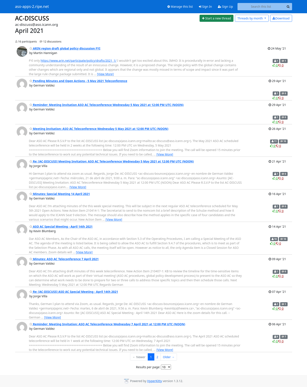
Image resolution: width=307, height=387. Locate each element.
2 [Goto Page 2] (157, 357)
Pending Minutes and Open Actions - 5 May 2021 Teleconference (78, 81)
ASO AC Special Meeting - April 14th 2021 (61, 226)
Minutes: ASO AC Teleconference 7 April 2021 (64, 259)
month (250, 18)
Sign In (205, 6)
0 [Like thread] (275, 65)
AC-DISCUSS (32, 18)
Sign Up (225, 6)
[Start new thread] (216, 18)
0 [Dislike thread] (281, 65)
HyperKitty (154, 381)
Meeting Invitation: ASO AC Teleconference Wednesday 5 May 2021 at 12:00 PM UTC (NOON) (98, 129)
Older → (168, 357)
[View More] (105, 74)
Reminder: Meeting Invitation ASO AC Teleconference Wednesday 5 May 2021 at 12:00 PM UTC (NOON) (106, 105)
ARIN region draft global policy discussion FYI (64, 48)
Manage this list (180, 6)
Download (281, 18)
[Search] (288, 6)
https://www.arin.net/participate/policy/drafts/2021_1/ (78, 61)
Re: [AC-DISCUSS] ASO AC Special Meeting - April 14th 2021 (73, 292)
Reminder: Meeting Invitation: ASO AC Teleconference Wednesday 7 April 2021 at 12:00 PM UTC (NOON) (107, 324)
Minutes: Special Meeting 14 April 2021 (59, 194)
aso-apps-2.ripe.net (32, 6)
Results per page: (148, 367)
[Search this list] (261, 6)
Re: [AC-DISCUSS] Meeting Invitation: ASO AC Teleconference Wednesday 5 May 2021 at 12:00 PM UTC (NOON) (111, 161)
